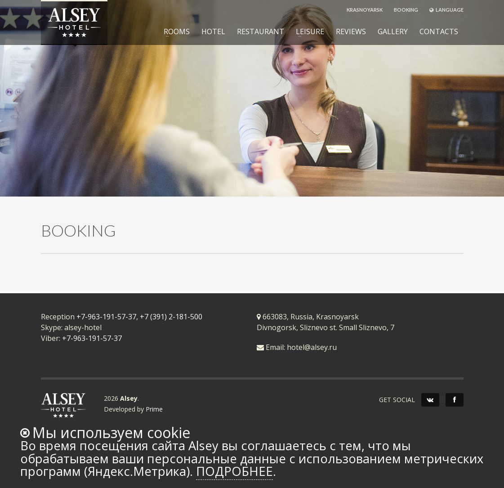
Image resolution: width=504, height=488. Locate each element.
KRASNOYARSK (365, 10)
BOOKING (406, 10)
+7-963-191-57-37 (106, 317)
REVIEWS (351, 31)
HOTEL (213, 31)
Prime (154, 409)
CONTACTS (438, 31)
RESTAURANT (260, 31)
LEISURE (307, 31)
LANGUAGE (446, 10)
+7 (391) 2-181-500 (171, 317)
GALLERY (393, 31)
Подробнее (234, 471)
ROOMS (174, 31)
